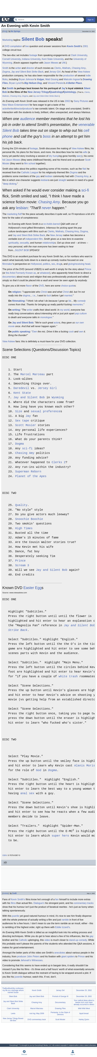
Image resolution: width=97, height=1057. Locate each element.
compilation (16, 46)
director (30, 68)
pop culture (81, 313)
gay (38, 176)
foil (3, 160)
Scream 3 (22, 566)
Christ (44, 292)
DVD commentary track (37, 1019)
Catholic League (29, 172)
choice (64, 285)
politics (46, 264)
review (5, 893)
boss (47, 136)
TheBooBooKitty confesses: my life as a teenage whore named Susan (13, 990)
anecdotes (59, 952)
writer (18, 68)
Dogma (6, 71)
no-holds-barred (51, 224)
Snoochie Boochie (29, 519)
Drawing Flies (60, 1008)
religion (16, 292)
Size (18, 412)
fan (56, 899)
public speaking (21, 331)
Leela (13, 1013)
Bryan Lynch (15, 83)
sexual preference (45, 412)
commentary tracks (83, 903)
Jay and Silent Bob (22, 322)
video (47, 940)
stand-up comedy (78, 940)
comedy (81, 301)
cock (71, 331)
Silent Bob (33, 39)
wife (85, 152)
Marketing (7, 40)
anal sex (27, 794)
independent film (34, 239)
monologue (46, 317)
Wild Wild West (84, 1008)
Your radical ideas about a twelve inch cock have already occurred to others (84, 1002)
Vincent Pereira (56, 83)
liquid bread (83, 1013)
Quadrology (56, 92)
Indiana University (31, 59)
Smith (5, 68)
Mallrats (66, 68)
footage (33, 55)
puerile (15, 915)
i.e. (34, 295)
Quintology (69, 92)
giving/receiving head (79, 264)
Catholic (23, 940)
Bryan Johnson (27, 79)
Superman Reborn (28, 472)
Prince (88, 269)
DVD (6, 46)
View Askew (83, 71)
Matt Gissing (51, 79)
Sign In (90, 20)
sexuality (24, 242)
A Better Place (74, 83)
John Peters (33, 956)
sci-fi (85, 190)
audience (27, 119)
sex (53, 264)
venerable (86, 125)
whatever (45, 273)
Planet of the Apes (30, 476)
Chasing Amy (79, 68)
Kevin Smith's (18, 899)
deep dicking (9, 184)
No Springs (15, 31)
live (27, 46)
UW (64, 62)
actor (5, 108)
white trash (68, 677)
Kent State (22, 393)
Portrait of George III (60, 996)
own (81, 331)
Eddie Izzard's (62, 927)
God (38, 770)
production (68, 75)
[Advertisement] (48, 8)
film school (29, 163)
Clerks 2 (59, 462)
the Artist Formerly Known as (21, 273)
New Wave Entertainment (15, 105)
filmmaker (7, 264)
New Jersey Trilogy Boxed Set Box (13, 1019)
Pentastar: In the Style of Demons (60, 1013)
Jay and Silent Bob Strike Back (27, 71)
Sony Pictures (81, 101)
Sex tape (22, 421)
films (13, 903)
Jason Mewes (51, 62)
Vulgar (40, 79)
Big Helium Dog (33, 83)
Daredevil (21, 388)
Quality (21, 505)
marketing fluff (14, 214)
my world (64, 310)
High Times (23, 528)
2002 (67, 101)
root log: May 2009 (36, 1013)
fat (69, 301)
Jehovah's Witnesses (32, 960)
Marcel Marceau (32, 375)
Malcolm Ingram (72, 79)
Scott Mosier (25, 425)
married (68, 295)
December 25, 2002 (84, 990)
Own (34, 331)
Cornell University (11, 59)
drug (58, 264)
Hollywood (36, 264)
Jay (64, 88)
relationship (48, 242)
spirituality (13, 242)
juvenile (19, 976)
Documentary (60, 1002)
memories (77, 304)
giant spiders (68, 956)
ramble (65, 919)
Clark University (79, 55)
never (46, 208)
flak (84, 169)
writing (16, 310)
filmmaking (18, 301)
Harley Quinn (84, 1019)
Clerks (57, 68)
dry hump (54, 156)
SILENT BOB (22, 250)
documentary (9, 276)
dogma (26, 295)
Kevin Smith (73, 46)
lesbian (49, 176)
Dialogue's (39, 903)
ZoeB (14, 893)
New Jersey (56, 235)
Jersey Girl (54, 71)
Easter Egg (32, 588)
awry (79, 156)
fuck (49, 295)
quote (71, 285)
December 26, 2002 (84, 996)
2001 (85, 46)
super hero (60, 836)
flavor (29, 285)
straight (62, 180)
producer (27, 108)
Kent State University (52, 59)
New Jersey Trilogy (38, 92)
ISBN (4, 855)
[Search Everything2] (49, 20)
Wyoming (58, 398)
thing (5, 31)
